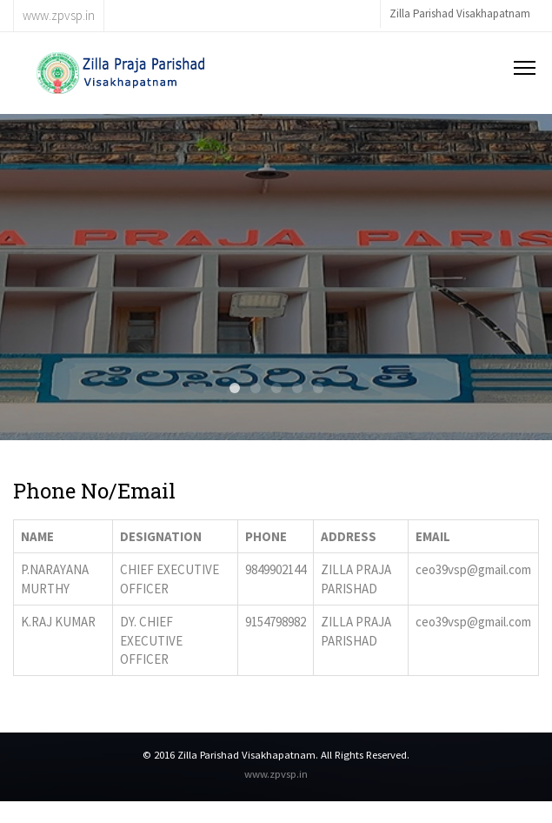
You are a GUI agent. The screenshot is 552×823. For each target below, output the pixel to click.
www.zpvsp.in (276, 773)
